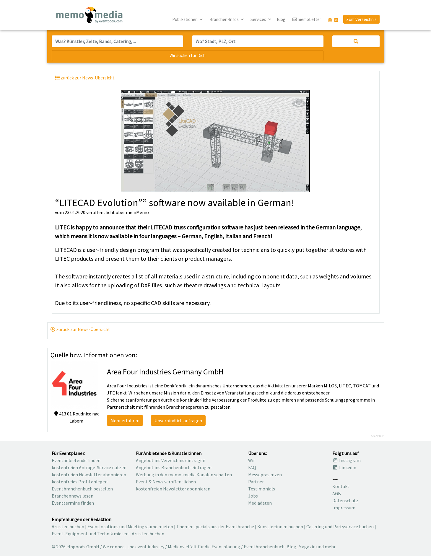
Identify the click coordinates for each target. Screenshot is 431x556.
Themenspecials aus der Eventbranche (215, 526)
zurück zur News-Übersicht (80, 329)
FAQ (252, 467)
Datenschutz (345, 500)
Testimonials (261, 489)
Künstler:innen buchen (280, 526)
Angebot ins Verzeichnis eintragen (170, 460)
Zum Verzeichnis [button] (361, 19)
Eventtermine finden (73, 503)
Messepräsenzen (265, 474)
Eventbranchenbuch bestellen (82, 489)
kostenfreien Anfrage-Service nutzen (89, 467)
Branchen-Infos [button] (224, 19)
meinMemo (137, 212)
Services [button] (259, 19)
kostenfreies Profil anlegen (80, 482)
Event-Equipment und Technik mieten (90, 534)
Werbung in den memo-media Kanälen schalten (184, 474)
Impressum (343, 508)
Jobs (253, 496)
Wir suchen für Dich (188, 55)
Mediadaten (260, 503)
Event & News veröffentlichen (166, 482)
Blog (281, 19)
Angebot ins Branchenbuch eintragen (174, 467)
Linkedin (344, 467)
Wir (251, 460)
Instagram (346, 460)
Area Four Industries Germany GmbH (165, 371)
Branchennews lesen (72, 496)
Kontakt (340, 486)
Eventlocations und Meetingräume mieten (130, 526)
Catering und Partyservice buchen (340, 526)
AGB (336, 493)
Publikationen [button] (185, 19)
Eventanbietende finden (76, 460)
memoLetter (306, 19)
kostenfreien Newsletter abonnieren (89, 474)
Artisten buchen (68, 526)
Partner (256, 482)
